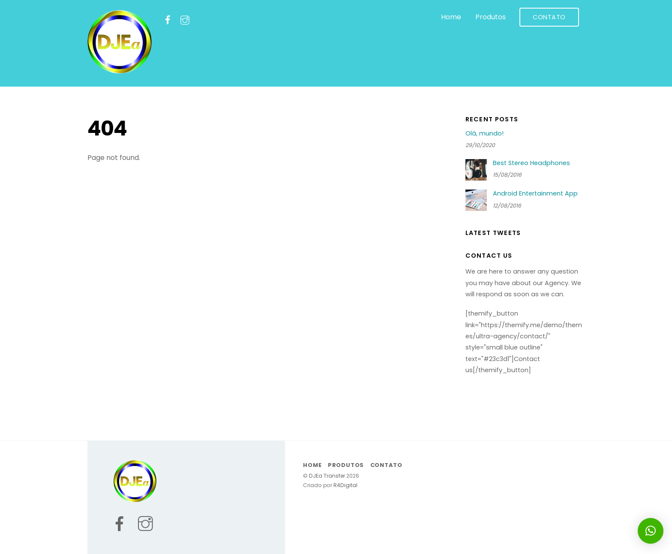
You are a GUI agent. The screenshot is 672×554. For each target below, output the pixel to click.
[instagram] (185, 20)
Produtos (490, 17)
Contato (549, 17)
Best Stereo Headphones (531, 163)
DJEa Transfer (327, 475)
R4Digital (344, 485)
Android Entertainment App (535, 194)
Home (451, 17)
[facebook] (168, 20)
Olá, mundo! (484, 133)
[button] (650, 531)
